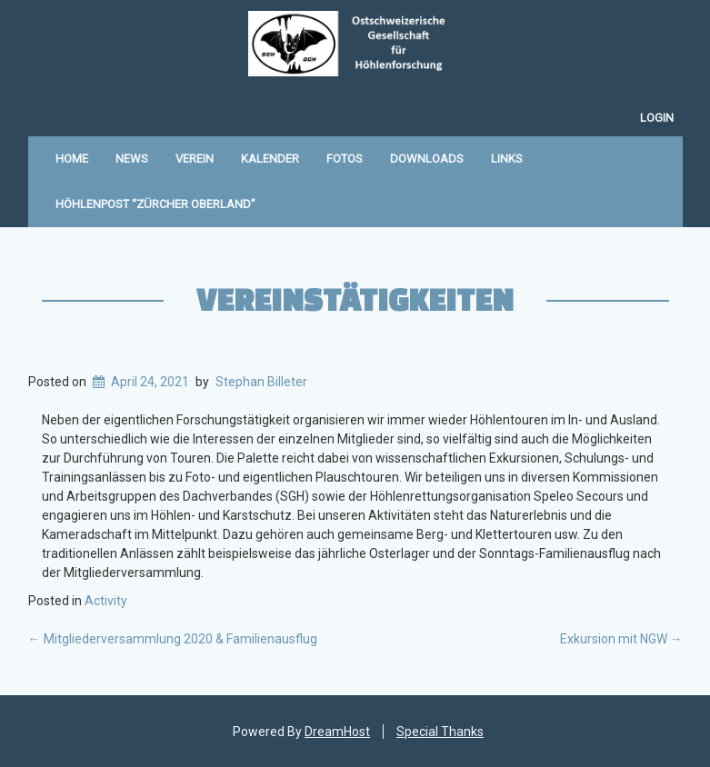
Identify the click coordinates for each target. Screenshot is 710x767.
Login (657, 118)
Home (71, 158)
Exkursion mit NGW (621, 639)
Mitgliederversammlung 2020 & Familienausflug (172, 639)
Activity (106, 600)
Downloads (427, 158)
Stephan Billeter (261, 381)
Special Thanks (440, 731)
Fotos (344, 158)
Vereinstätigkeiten (355, 299)
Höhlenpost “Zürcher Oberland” (155, 204)
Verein (194, 158)
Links (507, 158)
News (131, 158)
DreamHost (337, 731)
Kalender (270, 158)
